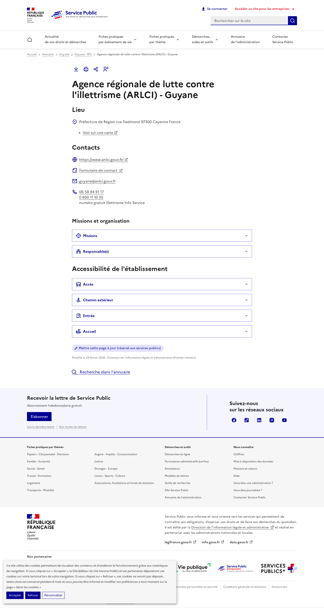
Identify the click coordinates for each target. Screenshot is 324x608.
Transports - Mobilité (40, 490)
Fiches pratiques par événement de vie (115, 39)
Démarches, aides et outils (202, 39)
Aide (237, 476)
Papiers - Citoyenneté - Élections (48, 454)
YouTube (284, 420)
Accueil (32, 54)
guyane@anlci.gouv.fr (97, 181)
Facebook (234, 420)
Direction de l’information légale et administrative (232, 527)
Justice (98, 461)
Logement (33, 483)
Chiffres (239, 454)
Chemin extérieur (94, 300)
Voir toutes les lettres (72, 427)
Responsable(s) (92, 251)
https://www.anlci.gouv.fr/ (103, 159)
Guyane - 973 (83, 54)
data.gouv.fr (241, 542)
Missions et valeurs (245, 469)
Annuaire (48, 54)
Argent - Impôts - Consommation (115, 454)
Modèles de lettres (177, 476)
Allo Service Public (177, 490)
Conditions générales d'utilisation (244, 587)
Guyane (64, 54)
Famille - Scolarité (38, 461)
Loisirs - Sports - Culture (109, 476)
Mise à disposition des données (253, 461)
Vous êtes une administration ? (253, 483)
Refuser (33, 595)
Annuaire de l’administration (245, 39)
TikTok (246, 420)
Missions (86, 235)
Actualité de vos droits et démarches (65, 39)
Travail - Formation (39, 476)
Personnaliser (53, 595)
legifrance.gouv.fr (180, 542)
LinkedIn (259, 420)
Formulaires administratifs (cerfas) (187, 461)
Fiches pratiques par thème (161, 39)
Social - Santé (36, 469)
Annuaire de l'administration (183, 497)
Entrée (85, 315)
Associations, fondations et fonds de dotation (124, 483)
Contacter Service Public (282, 39)
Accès (84, 284)
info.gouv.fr (213, 542)
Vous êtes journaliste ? (248, 490)
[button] (106, 69)
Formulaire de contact (101, 170)
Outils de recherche (177, 483)
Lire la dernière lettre (40, 427)
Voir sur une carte (100, 132)
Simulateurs (172, 469)
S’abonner (39, 416)
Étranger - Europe (105, 469)
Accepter (15, 595)
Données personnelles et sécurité (196, 587)
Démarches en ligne (177, 454)
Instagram (271, 420)
